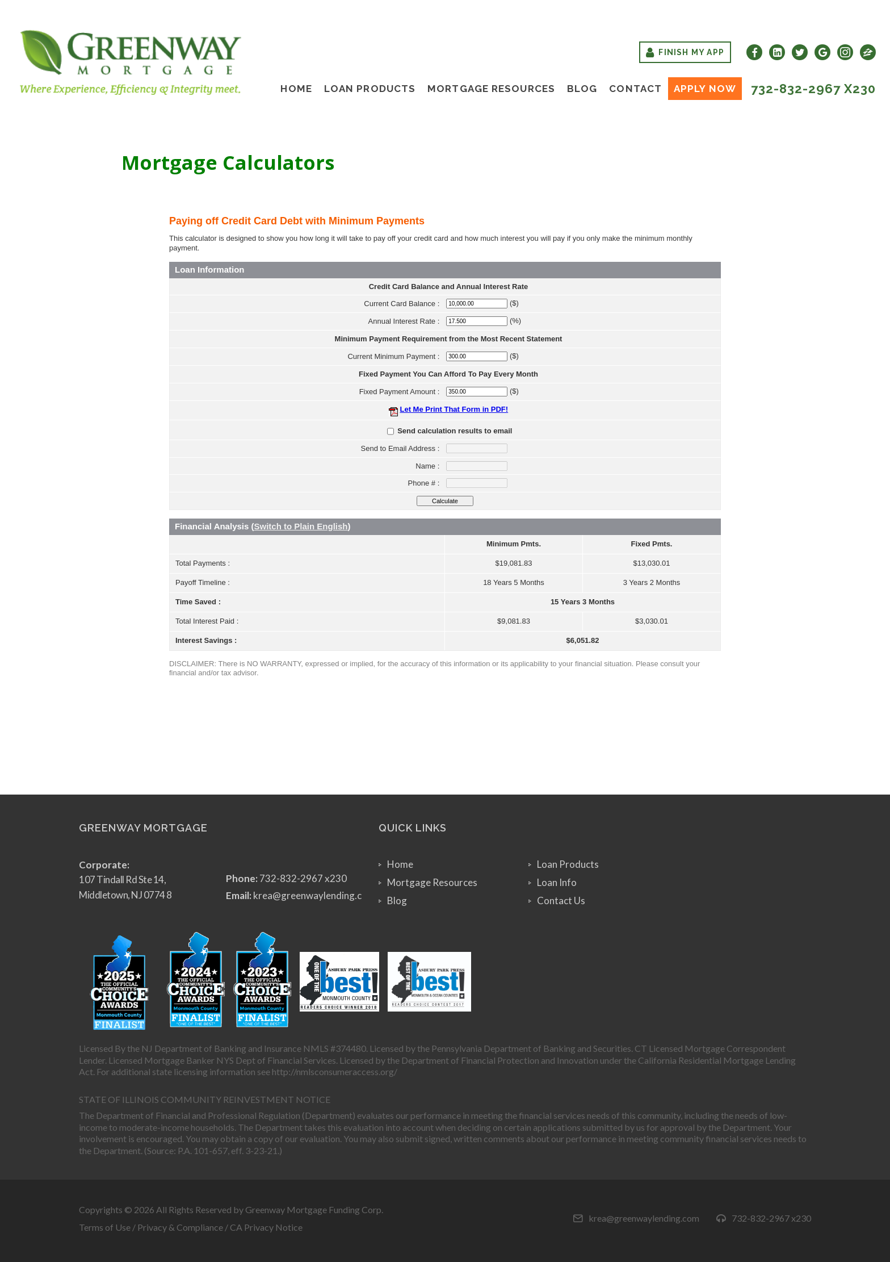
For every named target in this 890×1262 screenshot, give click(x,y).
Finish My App (685, 52)
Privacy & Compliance (180, 1227)
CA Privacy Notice (266, 1227)
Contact (635, 88)
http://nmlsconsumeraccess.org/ (334, 1071)
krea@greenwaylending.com (314, 895)
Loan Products (369, 88)
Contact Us (561, 900)
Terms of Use (105, 1227)
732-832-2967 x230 (813, 88)
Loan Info (557, 882)
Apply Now (705, 88)
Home (296, 88)
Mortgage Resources (491, 88)
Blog (582, 88)
